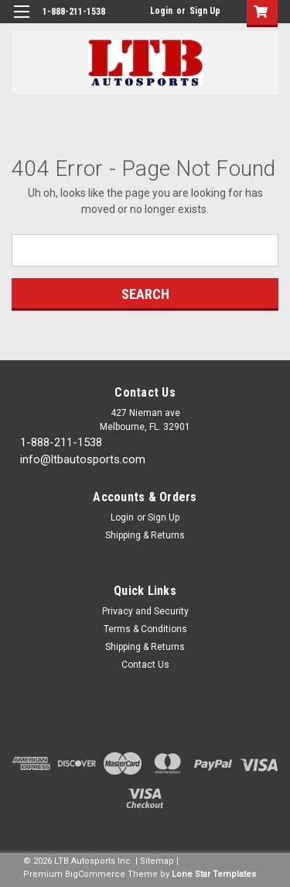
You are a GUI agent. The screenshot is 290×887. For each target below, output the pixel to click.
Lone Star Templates (214, 874)
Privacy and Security (145, 611)
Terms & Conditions (145, 629)
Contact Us (145, 664)
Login (161, 10)
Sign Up (204, 10)
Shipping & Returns (145, 535)
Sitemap (157, 861)
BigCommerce (95, 874)
